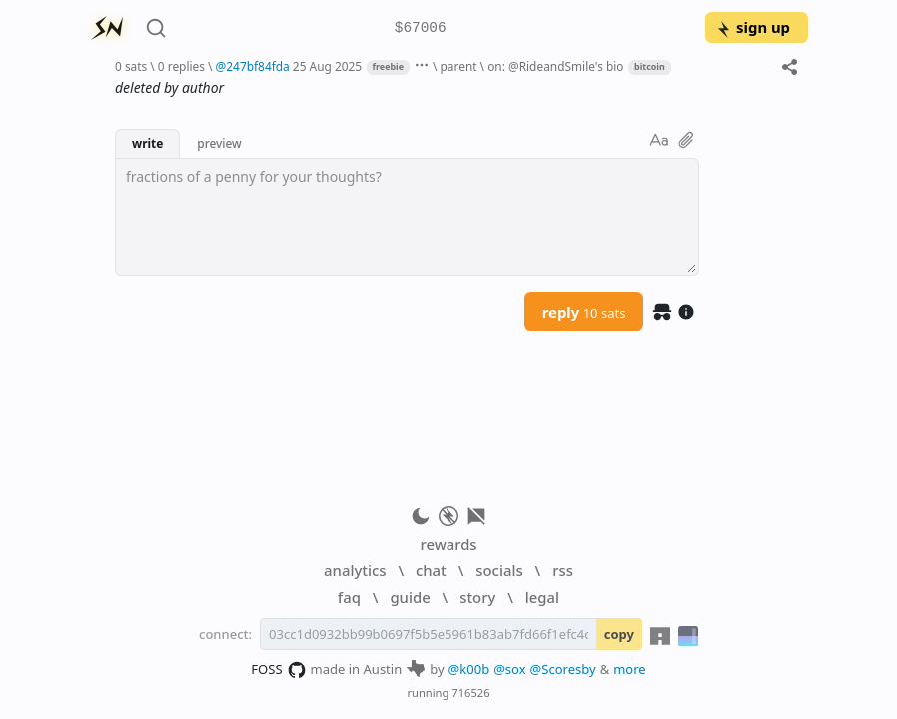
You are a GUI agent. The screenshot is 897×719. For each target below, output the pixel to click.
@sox (509, 669)
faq (349, 597)
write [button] (147, 143)
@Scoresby (563, 669)
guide (410, 597)
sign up (752, 27)
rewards (448, 544)
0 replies (181, 66)
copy (619, 634)
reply (584, 312)
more (629, 669)
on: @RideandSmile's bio (555, 66)
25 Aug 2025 (327, 66)
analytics (355, 570)
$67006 (421, 28)
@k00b (469, 669)
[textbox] (407, 217)
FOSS (278, 670)
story (477, 597)
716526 (470, 692)
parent (459, 66)
